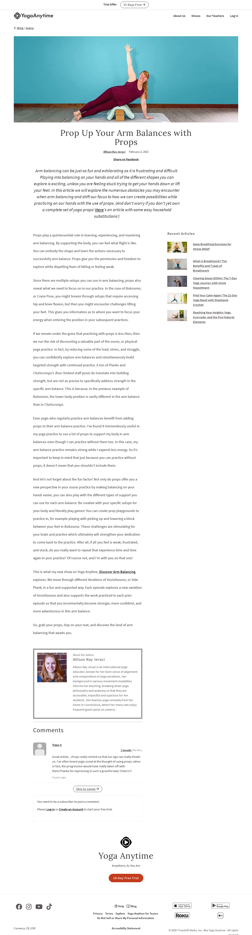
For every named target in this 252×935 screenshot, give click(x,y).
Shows (195, 16)
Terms (109, 913)
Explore (120, 913)
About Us (179, 16)
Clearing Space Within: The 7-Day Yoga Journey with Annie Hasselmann (215, 283)
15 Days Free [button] (134, 4)
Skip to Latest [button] (87, 789)
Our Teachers (215, 16)
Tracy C (57, 745)
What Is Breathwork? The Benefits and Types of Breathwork (210, 265)
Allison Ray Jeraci (114, 152)
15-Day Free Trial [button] (126, 878)
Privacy (98, 913)
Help (119, 906)
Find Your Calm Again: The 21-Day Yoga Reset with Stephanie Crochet (215, 300)
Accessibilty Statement (126, 928)
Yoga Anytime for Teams (143, 913)
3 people (126, 750)
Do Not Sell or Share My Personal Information (125, 918)
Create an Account (71, 809)
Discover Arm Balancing (117, 571)
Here (99, 209)
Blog (18, 28)
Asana (30, 28)
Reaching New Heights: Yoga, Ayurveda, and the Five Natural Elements (213, 317)
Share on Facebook (126, 159)
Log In (234, 16)
